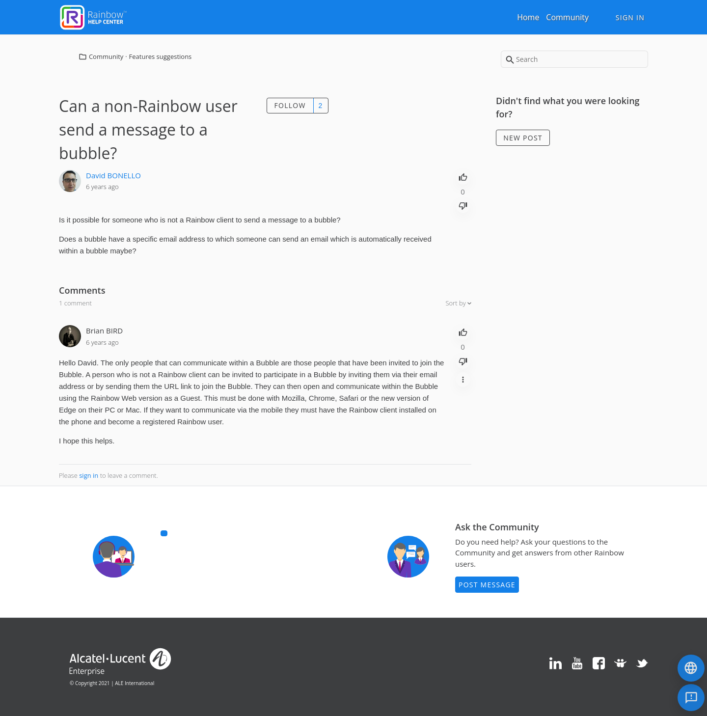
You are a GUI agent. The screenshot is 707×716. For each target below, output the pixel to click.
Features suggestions (160, 56)
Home (528, 17)
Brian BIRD (104, 330)
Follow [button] (290, 105)
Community (567, 17)
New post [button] (523, 137)
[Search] (574, 59)
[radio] (463, 176)
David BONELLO (113, 175)
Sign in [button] (630, 17)
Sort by (456, 303)
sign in (88, 475)
